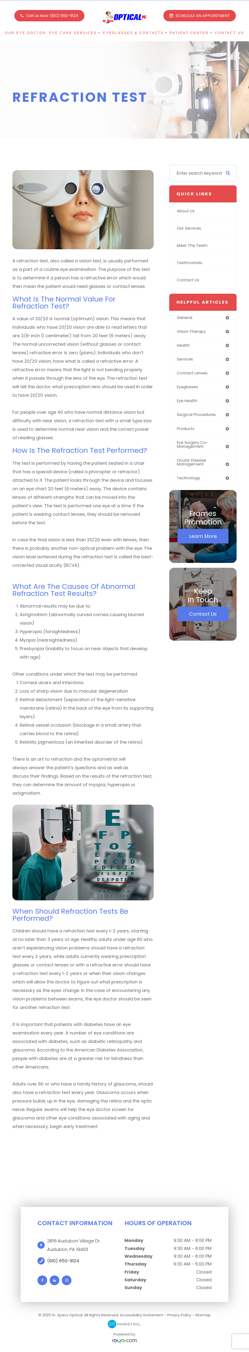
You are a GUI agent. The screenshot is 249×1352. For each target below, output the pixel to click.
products (186, 430)
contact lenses (193, 374)
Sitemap (203, 1315)
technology (189, 481)
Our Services (190, 228)
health (183, 346)
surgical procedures (198, 416)
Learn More (203, 539)
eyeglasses (188, 388)
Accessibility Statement (141, 1315)
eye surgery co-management (194, 447)
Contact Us (229, 33)
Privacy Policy (179, 1315)
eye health (188, 402)
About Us (186, 211)
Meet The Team (193, 246)
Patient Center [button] (191, 33)
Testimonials (190, 263)
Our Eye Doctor (25, 33)
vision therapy (192, 332)
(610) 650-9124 (63, 1260)
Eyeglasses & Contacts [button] (135, 33)
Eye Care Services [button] (74, 33)
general (185, 318)
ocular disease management (193, 465)
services (185, 360)
